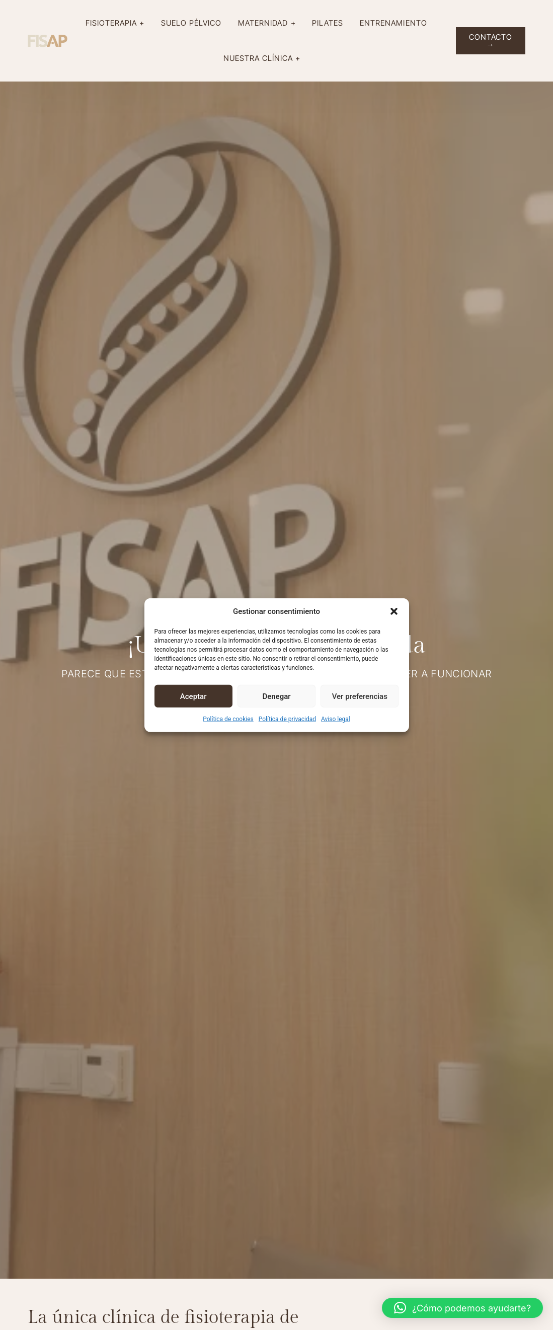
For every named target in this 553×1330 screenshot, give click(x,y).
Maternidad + (269, 23)
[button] (394, 611)
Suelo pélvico (194, 23)
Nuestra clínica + (264, 58)
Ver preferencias (359, 695)
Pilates (330, 23)
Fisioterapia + (118, 23)
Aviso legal (335, 719)
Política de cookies (228, 719)
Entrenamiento (396, 23)
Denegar (276, 695)
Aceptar (193, 695)
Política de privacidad (287, 719)
